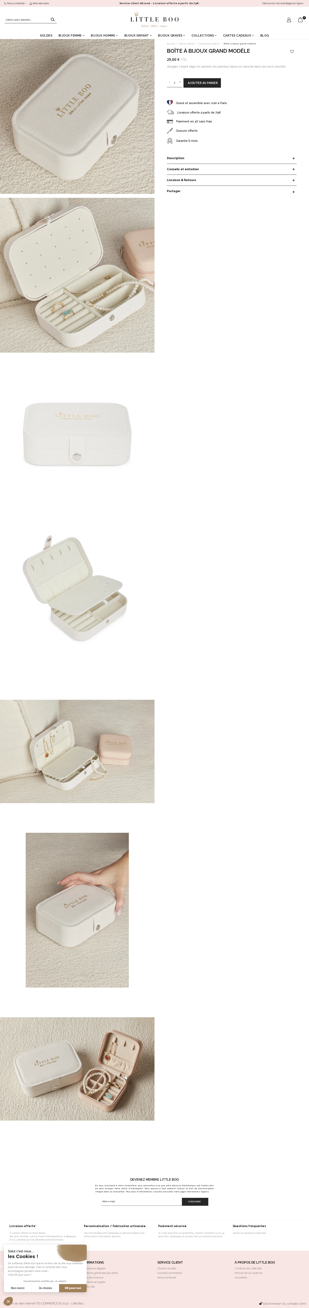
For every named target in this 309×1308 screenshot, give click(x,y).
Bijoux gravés (170, 35)
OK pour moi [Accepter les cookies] (73, 1288)
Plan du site (87, 1286)
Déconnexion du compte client (282, 1303)
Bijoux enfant (136, 35)
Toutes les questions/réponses (249, 1233)
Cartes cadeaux (237, 35)
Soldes (46, 35)
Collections (203, 35)
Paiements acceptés (92, 1282)
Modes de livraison (92, 1277)
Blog (264, 35)
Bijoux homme (103, 35)
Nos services (39, 3)
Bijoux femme (70, 35)
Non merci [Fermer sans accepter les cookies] (17, 1288)
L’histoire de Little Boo (248, 1268)
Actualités (241, 1277)
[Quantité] (174, 82)
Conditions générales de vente (99, 1272)
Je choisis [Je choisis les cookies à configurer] (45, 1288)
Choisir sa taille (166, 1268)
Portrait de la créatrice (248, 1272)
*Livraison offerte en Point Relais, (27, 1233)
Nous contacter (167, 1277)
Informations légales (198, 1192)
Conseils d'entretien (169, 1272)
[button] (8, 1301)
